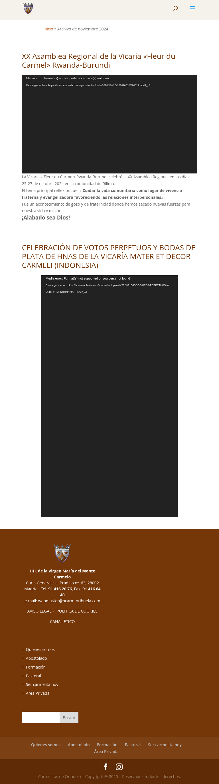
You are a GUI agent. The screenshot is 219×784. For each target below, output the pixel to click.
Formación (36, 667)
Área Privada (38, 693)
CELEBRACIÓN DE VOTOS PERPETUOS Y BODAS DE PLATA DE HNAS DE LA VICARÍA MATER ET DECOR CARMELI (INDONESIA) (108, 256)
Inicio (48, 29)
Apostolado (36, 658)
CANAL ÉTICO (62, 621)
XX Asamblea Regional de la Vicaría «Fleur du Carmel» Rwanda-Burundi (98, 60)
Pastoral (33, 675)
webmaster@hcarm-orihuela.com (69, 600)
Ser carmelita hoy (42, 684)
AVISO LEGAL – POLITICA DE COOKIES (62, 611)
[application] (109, 124)
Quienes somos (40, 649)
